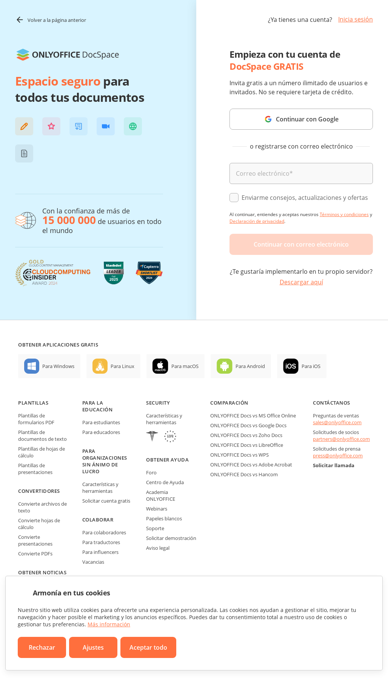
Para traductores (101, 542)
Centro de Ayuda (165, 482)
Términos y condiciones (344, 214)
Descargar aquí (301, 282)
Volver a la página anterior (50, 20)
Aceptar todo (148, 647)
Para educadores (101, 432)
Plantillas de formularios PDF (36, 419)
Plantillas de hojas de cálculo (41, 452)
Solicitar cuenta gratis (106, 500)
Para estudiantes (101, 422)
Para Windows (58, 366)
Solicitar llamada (333, 465)
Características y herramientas (100, 487)
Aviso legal (157, 547)
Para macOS (185, 366)
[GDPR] (170, 437)
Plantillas (33, 402)
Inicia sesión (355, 19)
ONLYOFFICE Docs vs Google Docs (248, 425)
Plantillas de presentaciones (35, 468)
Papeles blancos (164, 518)
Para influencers (100, 552)
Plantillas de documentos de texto (42, 435)
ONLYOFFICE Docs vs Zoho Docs (246, 435)
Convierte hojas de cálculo (39, 524)
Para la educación (97, 406)
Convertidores (39, 491)
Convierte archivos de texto (42, 507)
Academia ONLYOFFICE (160, 495)
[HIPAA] (152, 437)
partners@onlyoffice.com (341, 439)
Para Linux (122, 366)
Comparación (229, 402)
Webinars (156, 508)
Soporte (155, 528)
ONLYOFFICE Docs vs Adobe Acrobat (251, 464)
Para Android (250, 366)
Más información (109, 624)
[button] (24, 126)
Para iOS (311, 366)
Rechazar (42, 647)
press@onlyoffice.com (338, 455)
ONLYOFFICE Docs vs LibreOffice (246, 445)
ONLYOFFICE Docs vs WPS (239, 454)
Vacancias (93, 561)
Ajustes (93, 647)
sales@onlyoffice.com (337, 422)
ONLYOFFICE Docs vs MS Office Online (253, 415)
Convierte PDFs (35, 553)
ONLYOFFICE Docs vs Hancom (244, 474)
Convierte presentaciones (35, 540)
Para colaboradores (104, 532)
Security (158, 402)
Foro (151, 472)
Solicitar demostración (171, 538)
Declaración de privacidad (256, 221)
